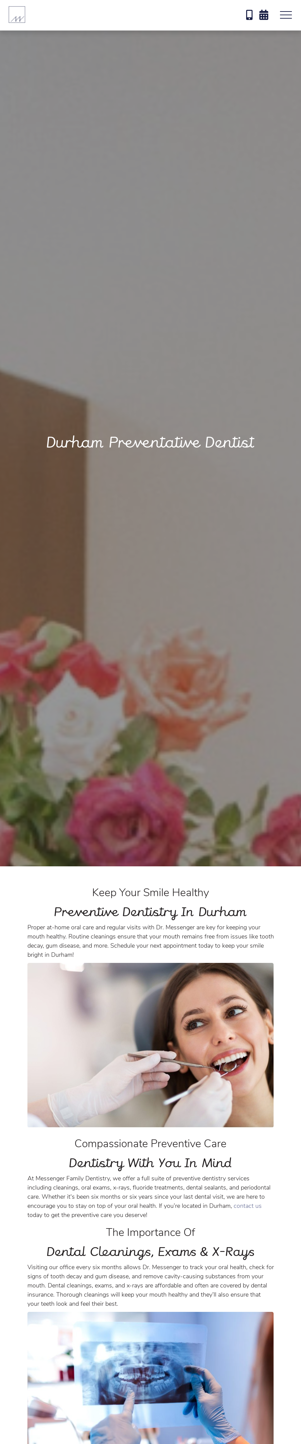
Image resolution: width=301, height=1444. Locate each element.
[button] (286, 15)
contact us (248, 1206)
